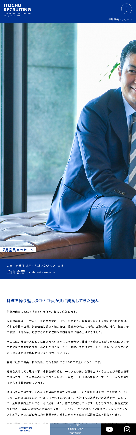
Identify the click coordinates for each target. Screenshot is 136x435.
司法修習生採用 (75, 433)
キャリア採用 (75, 425)
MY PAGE (25, 429)
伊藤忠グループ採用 (75, 429)
